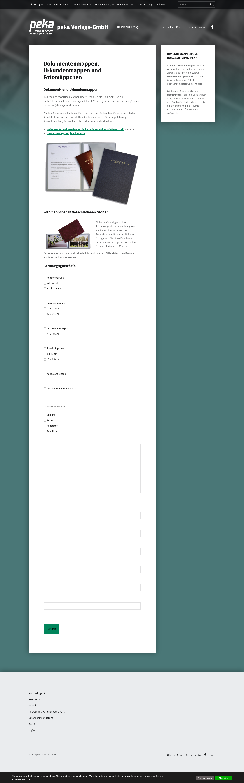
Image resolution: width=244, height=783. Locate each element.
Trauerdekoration (80, 4)
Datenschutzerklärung (41, 717)
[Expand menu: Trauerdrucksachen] (67, 4)
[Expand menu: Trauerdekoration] (91, 4)
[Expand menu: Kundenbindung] (113, 4)
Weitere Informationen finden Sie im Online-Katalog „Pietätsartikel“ (85, 129)
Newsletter (35, 699)
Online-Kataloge (144, 4)
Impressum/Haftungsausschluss (47, 711)
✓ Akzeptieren (223, 778)
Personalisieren (205, 778)
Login (32, 730)
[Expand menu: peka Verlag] (42, 4)
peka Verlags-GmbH (82, 27)
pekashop (161, 4)
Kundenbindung (103, 4)
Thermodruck (124, 4)
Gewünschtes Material (54, 406)
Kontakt (33, 705)
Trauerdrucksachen (56, 4)
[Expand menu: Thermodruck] (132, 4)
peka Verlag (34, 4)
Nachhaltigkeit (37, 693)
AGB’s (32, 724)
